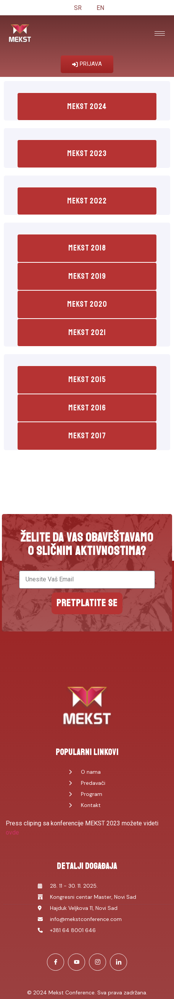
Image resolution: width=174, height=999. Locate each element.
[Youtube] (76, 962)
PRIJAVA (87, 63)
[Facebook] (55, 962)
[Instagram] (97, 962)
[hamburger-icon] (159, 33)
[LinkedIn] (118, 962)
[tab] (87, 107)
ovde (12, 832)
